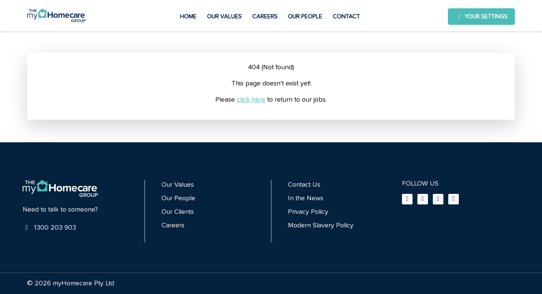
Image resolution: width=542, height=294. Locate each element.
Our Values (224, 17)
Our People (305, 17)
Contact (346, 17)
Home (188, 17)
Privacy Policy (308, 212)
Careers (264, 17)
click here (251, 99)
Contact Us (304, 184)
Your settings (481, 17)
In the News (305, 198)
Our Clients (177, 212)
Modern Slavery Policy (320, 225)
